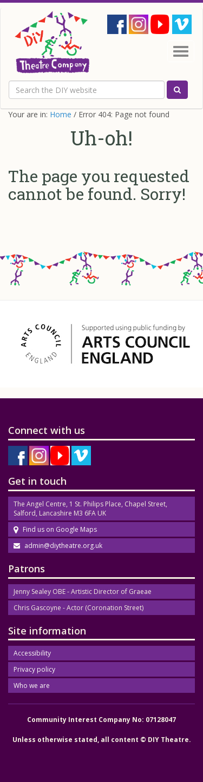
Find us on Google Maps (55, 529)
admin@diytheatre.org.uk (58, 545)
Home (60, 114)
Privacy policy (34, 669)
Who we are (32, 685)
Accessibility (32, 653)
